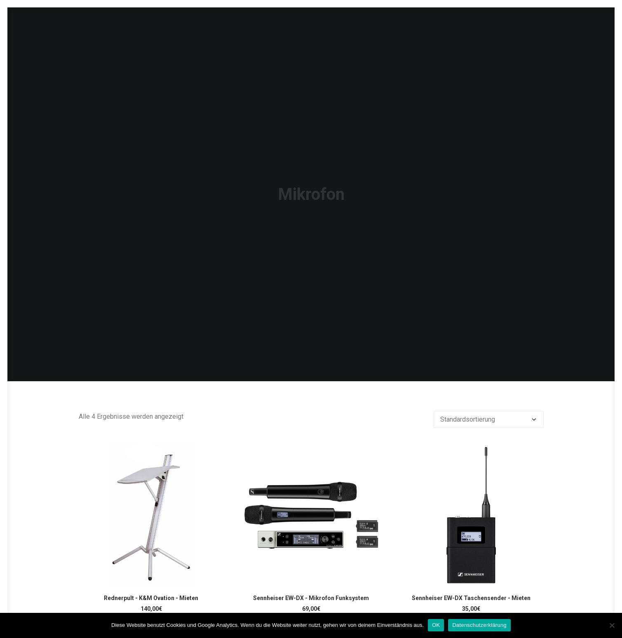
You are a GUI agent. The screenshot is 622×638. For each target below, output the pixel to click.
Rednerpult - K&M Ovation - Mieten (151, 556)
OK (436, 625)
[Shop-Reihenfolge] (489, 377)
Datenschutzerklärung (479, 625)
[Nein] (612, 625)
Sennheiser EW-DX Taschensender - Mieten (471, 556)
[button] (151, 473)
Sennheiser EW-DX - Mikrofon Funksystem (311, 556)
